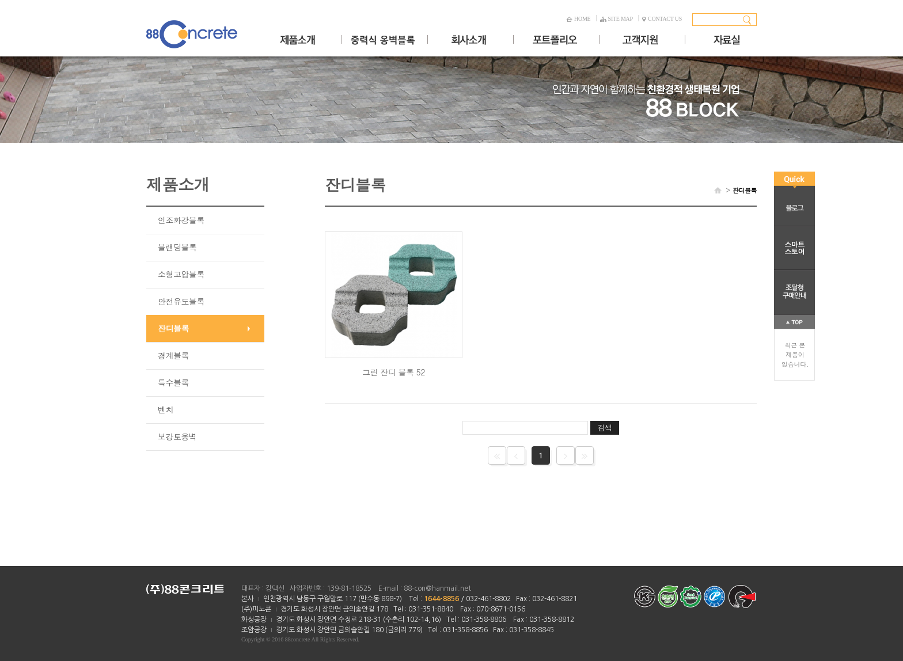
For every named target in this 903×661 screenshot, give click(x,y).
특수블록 (173, 382)
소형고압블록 (181, 274)
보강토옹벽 (177, 436)
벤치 (165, 409)
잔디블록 (173, 328)
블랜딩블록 (177, 247)
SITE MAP (616, 19)
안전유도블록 (181, 301)
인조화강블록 (181, 220)
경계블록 (173, 355)
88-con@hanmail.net (437, 588)
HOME (578, 19)
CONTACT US (662, 19)
